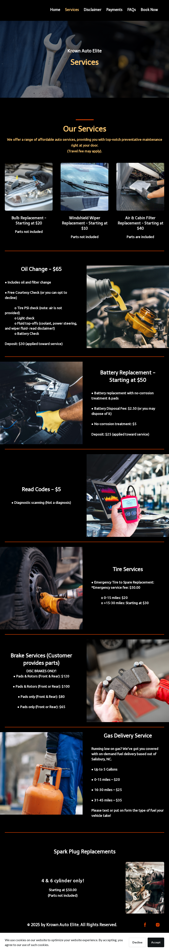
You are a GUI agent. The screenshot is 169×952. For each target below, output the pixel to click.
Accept (156, 942)
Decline (137, 942)
